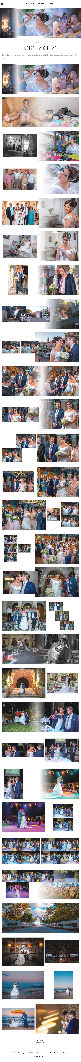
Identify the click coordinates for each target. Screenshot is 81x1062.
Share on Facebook (40, 1042)
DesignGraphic (63, 1053)
